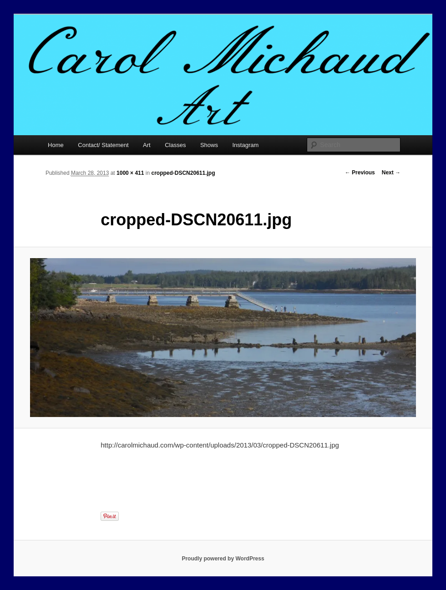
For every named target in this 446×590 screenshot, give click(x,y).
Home (56, 145)
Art (147, 145)
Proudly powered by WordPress (223, 558)
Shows (209, 145)
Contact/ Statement (103, 145)
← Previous (360, 172)
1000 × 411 (130, 173)
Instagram (245, 145)
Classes (175, 145)
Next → (391, 172)
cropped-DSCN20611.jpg (183, 173)
